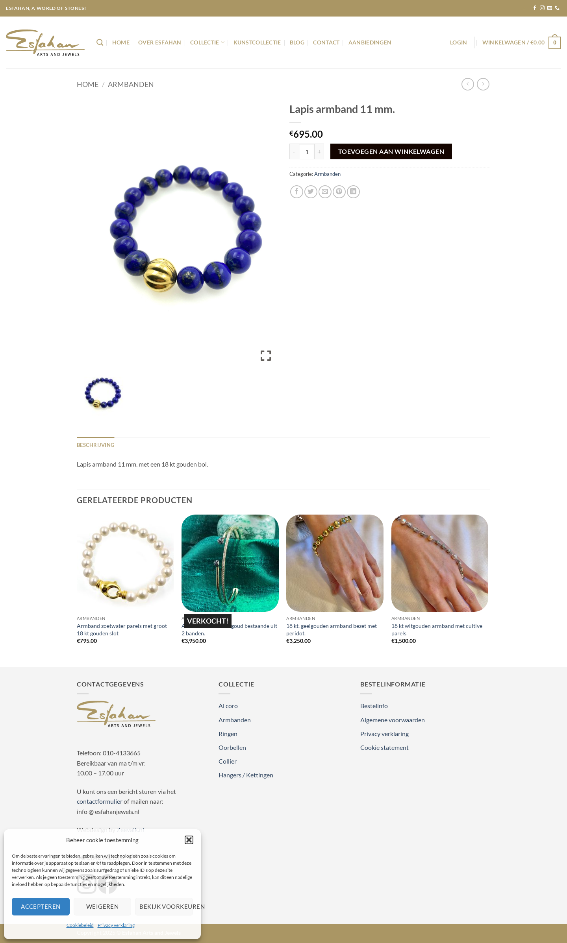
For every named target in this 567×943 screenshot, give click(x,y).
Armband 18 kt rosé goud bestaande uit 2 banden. (229, 629)
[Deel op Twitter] (310, 191)
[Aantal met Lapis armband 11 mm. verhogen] (319, 151)
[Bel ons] (557, 8)
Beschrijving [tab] (95, 445)
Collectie (207, 42)
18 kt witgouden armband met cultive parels (436, 629)
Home (121, 42)
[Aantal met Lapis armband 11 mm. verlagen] (294, 151)
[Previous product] (483, 84)
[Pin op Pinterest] (339, 191)
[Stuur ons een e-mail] (549, 8)
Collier (228, 761)
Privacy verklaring (116, 925)
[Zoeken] (99, 43)
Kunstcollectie (257, 42)
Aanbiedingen (369, 42)
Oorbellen (232, 747)
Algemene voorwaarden (392, 719)
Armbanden (131, 84)
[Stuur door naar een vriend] (325, 191)
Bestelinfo (374, 705)
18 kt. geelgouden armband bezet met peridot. (331, 629)
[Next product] (467, 84)
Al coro (228, 705)
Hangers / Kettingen (246, 775)
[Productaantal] (307, 151)
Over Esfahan (159, 42)
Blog (297, 42)
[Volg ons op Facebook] (534, 8)
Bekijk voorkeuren (166, 906)
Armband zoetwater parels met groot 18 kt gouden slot (122, 629)
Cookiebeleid (80, 925)
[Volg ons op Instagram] (542, 8)
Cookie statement (384, 747)
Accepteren (41, 906)
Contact (326, 42)
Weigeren (102, 906)
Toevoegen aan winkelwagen (391, 151)
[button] (189, 840)
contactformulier (99, 801)
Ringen (228, 733)
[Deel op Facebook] (296, 191)
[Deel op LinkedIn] (353, 191)
